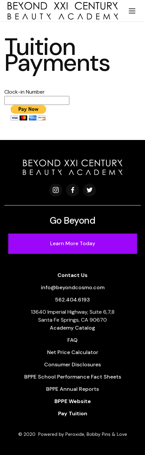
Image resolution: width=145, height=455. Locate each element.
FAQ (72, 340)
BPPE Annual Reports (72, 389)
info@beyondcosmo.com (73, 287)
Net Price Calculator (72, 352)
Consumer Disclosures (72, 364)
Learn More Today (72, 243)
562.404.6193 (72, 299)
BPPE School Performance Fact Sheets (72, 376)
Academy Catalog (72, 327)
